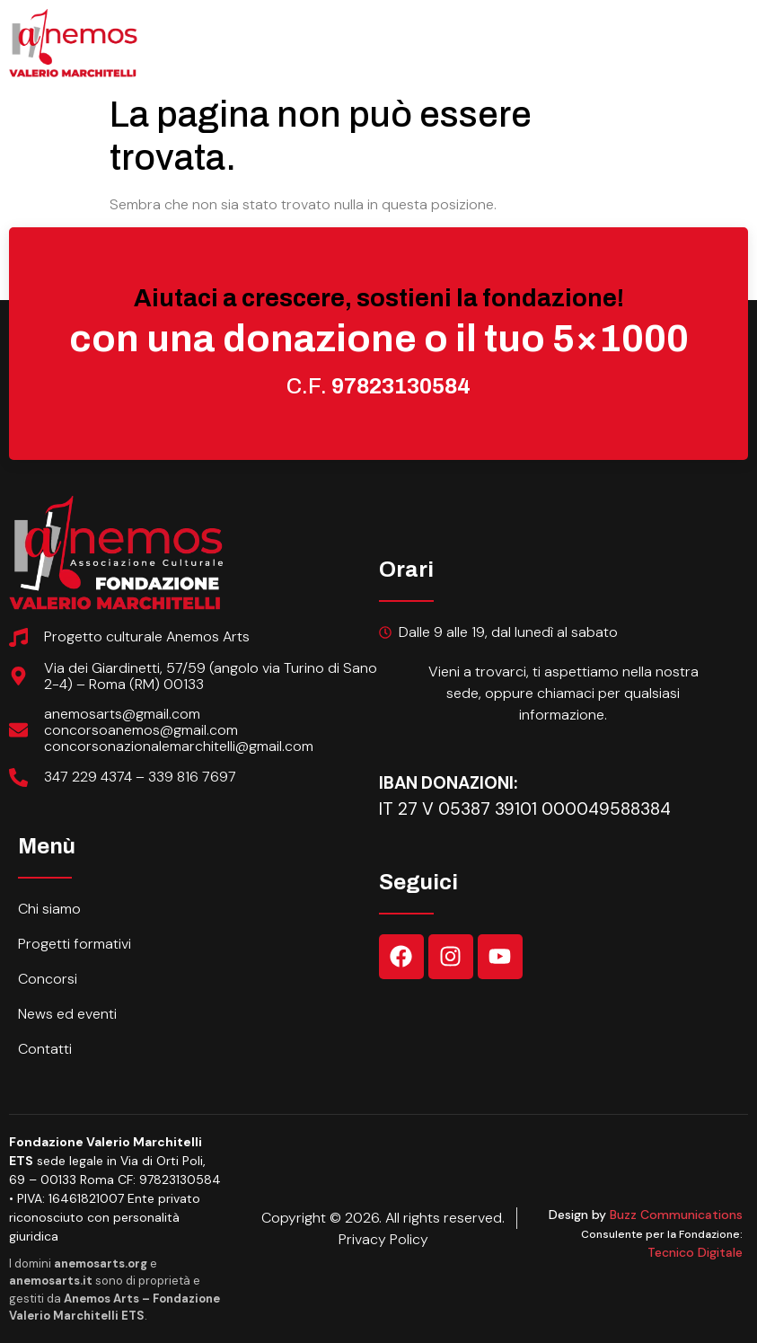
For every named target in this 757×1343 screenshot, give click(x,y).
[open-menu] (732, 20)
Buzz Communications (676, 1214)
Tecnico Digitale (695, 1252)
